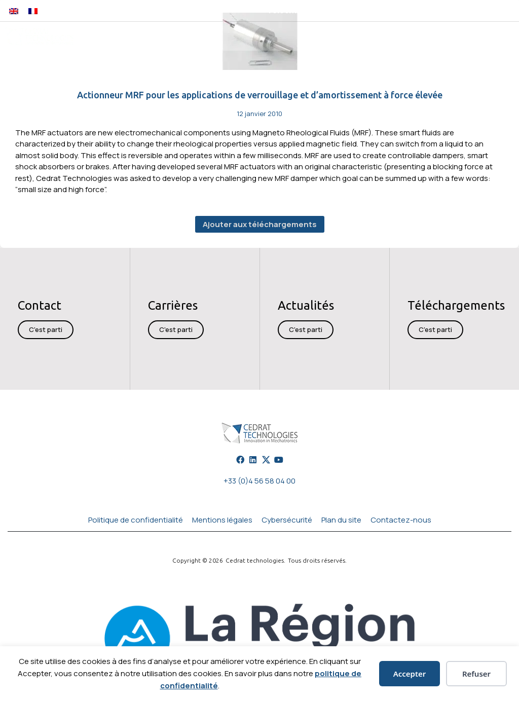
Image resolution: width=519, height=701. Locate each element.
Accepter (409, 674)
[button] (422, 11)
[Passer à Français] (33, 10)
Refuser (476, 674)
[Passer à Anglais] (13, 10)
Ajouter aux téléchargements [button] (260, 224)
